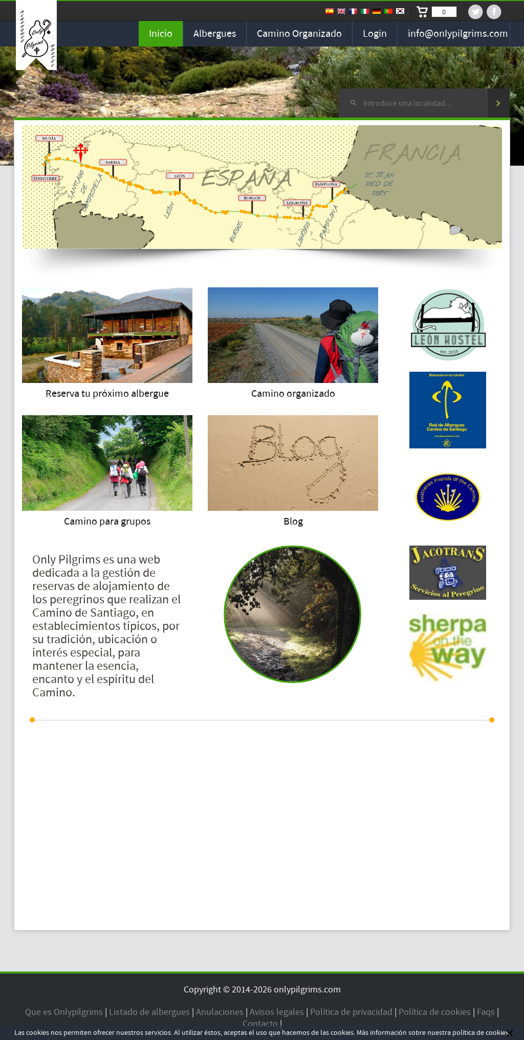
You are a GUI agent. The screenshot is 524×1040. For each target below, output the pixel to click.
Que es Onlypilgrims (64, 1012)
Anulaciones (220, 1012)
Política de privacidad (351, 1012)
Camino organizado (299, 33)
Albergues (214, 33)
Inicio (160, 33)
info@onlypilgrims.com (458, 33)
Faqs (486, 1012)
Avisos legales (277, 1012)
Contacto (260, 1024)
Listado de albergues (149, 1012)
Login (375, 33)
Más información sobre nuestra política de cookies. (433, 1032)
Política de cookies (435, 1012)
